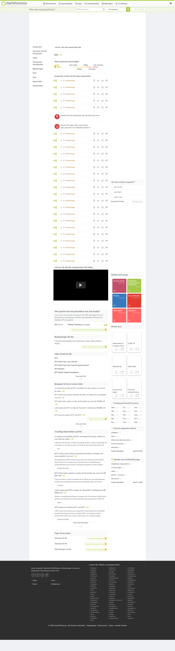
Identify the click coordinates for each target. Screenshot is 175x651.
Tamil (91, 614)
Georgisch (93, 584)
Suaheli (111, 612)
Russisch (129, 606)
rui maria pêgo (116, 467)
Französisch (112, 582)
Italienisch (112, 590)
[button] (89, 330)
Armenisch (112, 570)
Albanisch (111, 568)
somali (110, 610)
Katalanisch (130, 574)
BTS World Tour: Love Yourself (66, 362)
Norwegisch (130, 602)
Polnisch (129, 604)
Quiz (78, 3)
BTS (56, 358)
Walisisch (130, 618)
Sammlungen (65, 3)
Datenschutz (102, 626)
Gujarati (92, 586)
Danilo (125, 418)
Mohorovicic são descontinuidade (121, 440)
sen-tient (117, 192)
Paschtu (92, 604)
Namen (34, 584)
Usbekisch (93, 618)
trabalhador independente (120, 464)
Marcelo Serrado (113, 415)
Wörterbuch (49, 3)
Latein (92, 596)
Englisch (129, 578)
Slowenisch (93, 610)
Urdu (128, 616)
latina (113, 436)
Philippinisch (131, 580)
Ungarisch (93, 588)
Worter (34, 580)
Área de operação (117, 444)
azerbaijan (130, 570)
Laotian (129, 594)
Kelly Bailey (136, 422)
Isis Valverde (136, 418)
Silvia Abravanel (125, 415)
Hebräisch (112, 586)
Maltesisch (93, 600)
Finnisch (92, 582)
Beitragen (107, 3)
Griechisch (130, 584)
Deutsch (111, 584)
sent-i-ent (118, 197)
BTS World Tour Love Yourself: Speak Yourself (72, 365)
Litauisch (129, 596)
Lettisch (111, 596)
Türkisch (92, 616)
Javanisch (93, 592)
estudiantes (136, 407)
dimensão (114, 447)
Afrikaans (93, 568)
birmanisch (112, 574)
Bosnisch (129, 572)
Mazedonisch (94, 598)
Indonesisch (130, 588)
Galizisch (129, 582)
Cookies (111, 626)
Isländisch (111, 588)
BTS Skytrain (59, 369)
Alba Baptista (113, 407)
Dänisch (92, 578)
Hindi (128, 586)
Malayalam (130, 598)
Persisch (111, 604)
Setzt (52, 580)
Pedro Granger (125, 422)
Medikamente (55, 584)
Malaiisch (111, 598)
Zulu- (91, 620)
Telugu (110, 614)
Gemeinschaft (91, 3)
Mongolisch (93, 602)
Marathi (129, 600)
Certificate (121, 3)
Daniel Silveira (136, 415)
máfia (113, 471)
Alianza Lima (113, 411)
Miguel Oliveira (113, 418)
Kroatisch (111, 576)
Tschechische (131, 576)
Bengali (111, 572)
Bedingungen (92, 626)
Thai (128, 614)
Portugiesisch (94, 606)
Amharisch (130, 568)
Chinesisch (93, 576)
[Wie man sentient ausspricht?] (135, 182)
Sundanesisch (94, 612)
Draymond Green (136, 411)
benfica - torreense (117, 475)
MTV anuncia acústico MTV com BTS (70, 507)
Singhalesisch (113, 608)
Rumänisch (112, 606)
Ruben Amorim (125, 411)
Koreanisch (112, 594)
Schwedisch (130, 612)
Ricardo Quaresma (113, 422)
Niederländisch (113, 578)
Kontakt (117, 626)
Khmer (92, 594)
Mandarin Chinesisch (115, 600)
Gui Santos (125, 407)
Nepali (110, 602)
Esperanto (93, 580)
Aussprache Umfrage (117, 201)
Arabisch (92, 570)
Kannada (111, 592)
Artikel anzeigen (97, 465)
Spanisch (129, 610)
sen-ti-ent (118, 187)
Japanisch (130, 590)
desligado (114, 432)
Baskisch (92, 572)
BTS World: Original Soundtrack (67, 372)
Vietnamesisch (113, 618)
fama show (115, 478)
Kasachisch (130, 592)
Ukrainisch (112, 616)
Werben (124, 626)
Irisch (91, 590)
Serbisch (92, 608)
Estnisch (111, 580)
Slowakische (130, 608)
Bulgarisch (93, 574)
